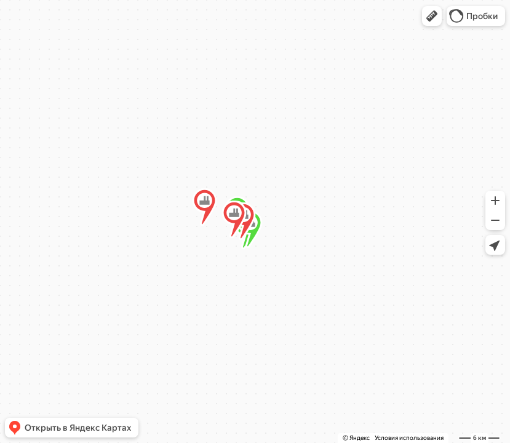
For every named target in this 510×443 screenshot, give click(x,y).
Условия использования (409, 437)
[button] (432, 16)
